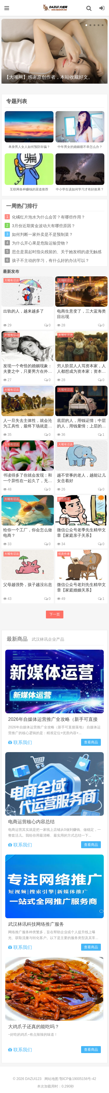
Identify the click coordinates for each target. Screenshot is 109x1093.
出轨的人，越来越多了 (23, 311)
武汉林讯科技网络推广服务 (36, 924)
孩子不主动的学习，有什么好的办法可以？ (50, 260)
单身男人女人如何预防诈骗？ (29, 146)
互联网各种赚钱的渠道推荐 (29, 189)
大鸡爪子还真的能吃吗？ (33, 1026)
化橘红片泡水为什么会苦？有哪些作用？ (48, 217)
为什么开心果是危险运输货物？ (40, 243)
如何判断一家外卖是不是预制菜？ (42, 234)
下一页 (54, 614)
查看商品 (91, 742)
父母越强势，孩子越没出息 (27, 584)
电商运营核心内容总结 (31, 821)
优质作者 (64, 499)
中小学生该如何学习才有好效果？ (80, 189)
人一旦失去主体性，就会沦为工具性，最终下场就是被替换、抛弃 (27, 426)
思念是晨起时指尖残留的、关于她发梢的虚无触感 (56, 251)
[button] (86, 25)
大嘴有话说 (11, 280)
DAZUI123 (55, 7)
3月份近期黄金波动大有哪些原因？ (43, 225)
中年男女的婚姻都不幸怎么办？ (80, 146)
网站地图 (51, 1079)
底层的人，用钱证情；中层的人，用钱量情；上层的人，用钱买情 (81, 426)
